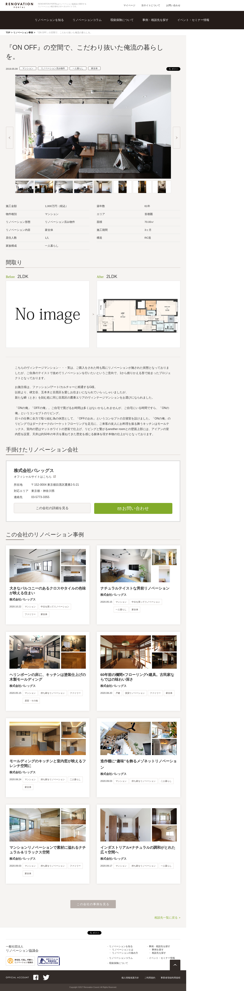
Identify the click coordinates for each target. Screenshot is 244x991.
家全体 (94, 68)
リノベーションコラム (87, 19)
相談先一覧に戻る (166, 917)
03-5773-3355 (40, 497)
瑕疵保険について (122, 19)
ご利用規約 (149, 977)
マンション (27, 68)
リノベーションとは (122, 949)
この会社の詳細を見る (52, 508)
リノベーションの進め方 (125, 953)
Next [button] (176, 138)
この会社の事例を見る (93, 904)
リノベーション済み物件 (53, 68)
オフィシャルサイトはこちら (33, 476)
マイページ (129, 5)
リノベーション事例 (23, 32)
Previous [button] (9, 138)
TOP (8, 32)
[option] (93, 127)
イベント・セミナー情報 (193, 19)
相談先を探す (159, 953)
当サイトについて (150, 5)
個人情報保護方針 (130, 977)
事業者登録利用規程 (170, 977)
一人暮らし (78, 68)
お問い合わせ (173, 5)
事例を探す (158, 949)
